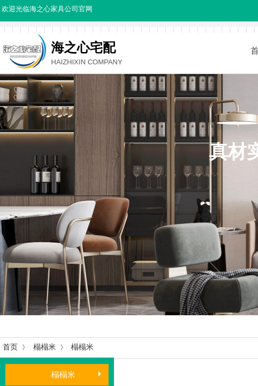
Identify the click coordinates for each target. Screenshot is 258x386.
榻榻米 (44, 347)
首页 (10, 347)
